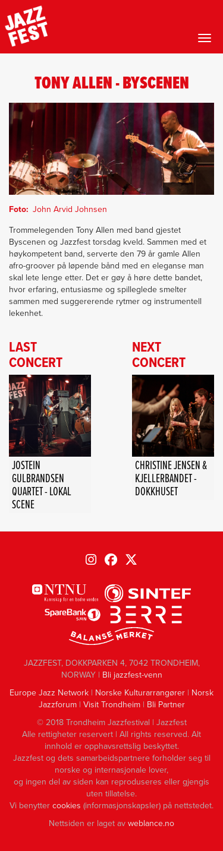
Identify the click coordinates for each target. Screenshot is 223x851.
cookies (66, 806)
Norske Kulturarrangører (140, 693)
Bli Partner (166, 705)
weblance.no (151, 823)
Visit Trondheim (111, 705)
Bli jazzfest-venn (132, 675)
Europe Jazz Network (49, 693)
